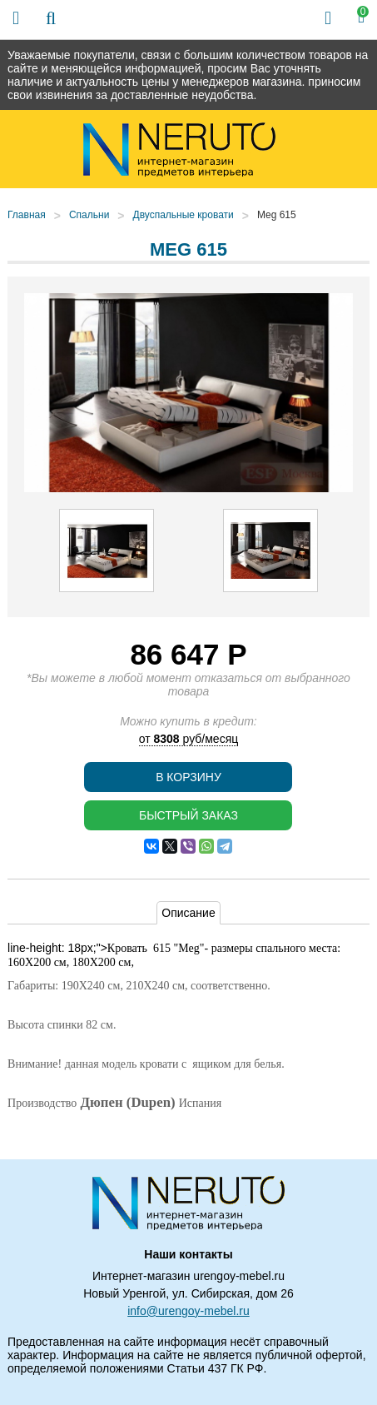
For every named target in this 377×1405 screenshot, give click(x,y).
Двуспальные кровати (183, 215)
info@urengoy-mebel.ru (188, 1311)
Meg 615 (276, 215)
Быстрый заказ (188, 815)
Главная (26, 215)
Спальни (89, 215)
